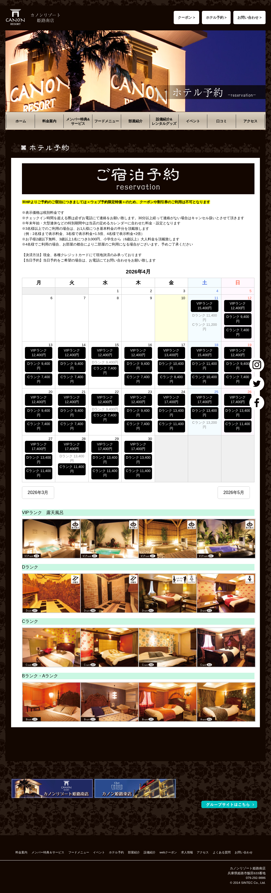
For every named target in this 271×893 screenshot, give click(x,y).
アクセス (250, 121)
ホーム (20, 121)
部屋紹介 (135, 121)
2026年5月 (233, 492)
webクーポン (168, 852)
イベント (193, 121)
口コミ (221, 121)
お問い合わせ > (249, 17)
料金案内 (49, 121)
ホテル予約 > (216, 17)
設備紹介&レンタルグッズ (164, 121)
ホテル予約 (116, 852)
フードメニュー (106, 121)
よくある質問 (222, 852)
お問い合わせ (244, 852)
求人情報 (187, 852)
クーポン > (186, 17)
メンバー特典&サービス (78, 121)
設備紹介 (150, 852)
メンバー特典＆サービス (47, 852)
